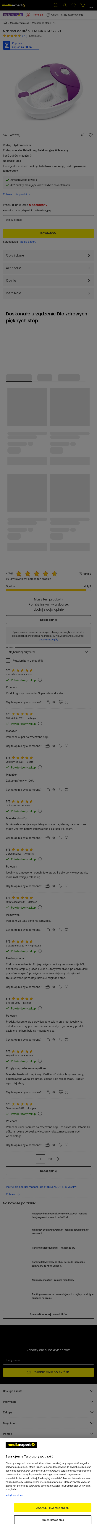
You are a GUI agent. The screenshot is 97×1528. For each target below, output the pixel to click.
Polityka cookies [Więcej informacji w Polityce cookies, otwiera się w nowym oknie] (14, 1495)
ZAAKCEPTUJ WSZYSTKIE (52, 1508)
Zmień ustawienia (53, 1520)
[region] (48, 1483)
